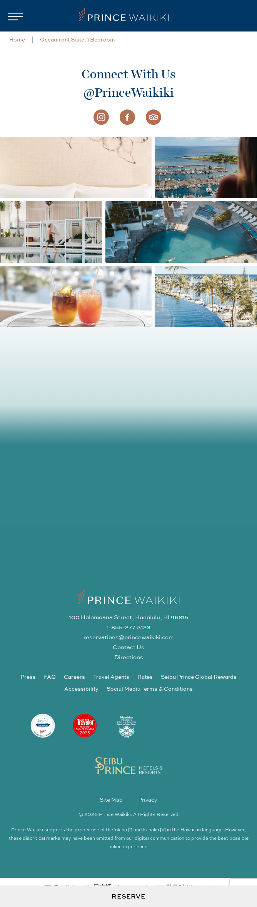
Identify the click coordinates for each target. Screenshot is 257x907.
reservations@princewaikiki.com (128, 637)
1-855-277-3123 (128, 627)
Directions (128, 657)
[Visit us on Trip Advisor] (153, 116)
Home (17, 39)
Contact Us (128, 647)
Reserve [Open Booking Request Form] (128, 896)
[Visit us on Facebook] (127, 116)
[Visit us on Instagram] (101, 116)
